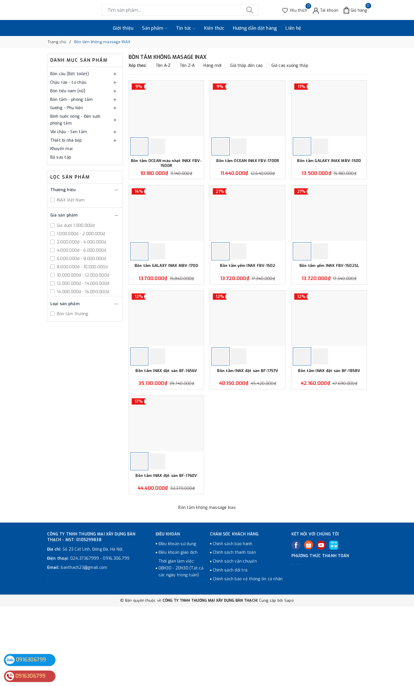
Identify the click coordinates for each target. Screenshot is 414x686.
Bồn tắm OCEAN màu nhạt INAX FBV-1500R (166, 183)
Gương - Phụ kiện (66, 108)
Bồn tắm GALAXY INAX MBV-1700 (166, 305)
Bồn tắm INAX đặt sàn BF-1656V (166, 430)
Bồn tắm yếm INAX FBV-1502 (247, 305)
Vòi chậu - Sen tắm (68, 132)
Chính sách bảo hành (233, 623)
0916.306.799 (116, 638)
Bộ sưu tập (60, 157)
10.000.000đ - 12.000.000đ (82, 275)
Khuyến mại (61, 148)
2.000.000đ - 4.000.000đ (81, 242)
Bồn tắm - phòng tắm (71, 99)
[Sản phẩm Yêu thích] (294, 10)
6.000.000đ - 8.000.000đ (81, 258)
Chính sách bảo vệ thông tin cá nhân (248, 658)
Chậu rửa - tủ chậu (68, 82)
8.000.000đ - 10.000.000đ (82, 267)
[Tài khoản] (326, 10)
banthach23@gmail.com (84, 647)
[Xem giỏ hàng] (355, 10)
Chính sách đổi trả (230, 649)
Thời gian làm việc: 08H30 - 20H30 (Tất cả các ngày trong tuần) (181, 647)
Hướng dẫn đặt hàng (255, 28)
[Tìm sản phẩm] (180, 10)
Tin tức (185, 28)
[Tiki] (333, 624)
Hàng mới (209, 65)
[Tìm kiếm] (250, 10)
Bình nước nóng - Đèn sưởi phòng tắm (75, 120)
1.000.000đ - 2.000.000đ (80, 234)
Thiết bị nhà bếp (66, 140)
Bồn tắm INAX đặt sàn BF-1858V (329, 430)
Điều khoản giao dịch (178, 632)
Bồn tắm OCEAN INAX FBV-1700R (248, 180)
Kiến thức (214, 28)
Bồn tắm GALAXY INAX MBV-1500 (329, 180)
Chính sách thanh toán (234, 632)
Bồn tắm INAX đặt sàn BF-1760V (166, 555)
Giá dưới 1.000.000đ (75, 225)
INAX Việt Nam (70, 200)
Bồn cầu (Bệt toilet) (69, 74)
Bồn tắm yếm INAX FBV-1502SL (329, 305)
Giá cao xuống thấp (286, 65)
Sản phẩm (154, 28)
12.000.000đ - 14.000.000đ (82, 283)
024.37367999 (84, 638)
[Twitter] (308, 624)
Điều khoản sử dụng (177, 623)
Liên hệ (293, 28)
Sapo (289, 679)
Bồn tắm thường (72, 314)
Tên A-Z (160, 65)
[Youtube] (321, 624)
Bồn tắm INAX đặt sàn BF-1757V (247, 430)
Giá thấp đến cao (243, 65)
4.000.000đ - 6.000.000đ (81, 250)
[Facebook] (296, 624)
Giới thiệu (123, 28)
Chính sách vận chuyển (235, 641)
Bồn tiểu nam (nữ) (67, 91)
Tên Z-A (184, 65)
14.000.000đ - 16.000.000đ (82, 292)
